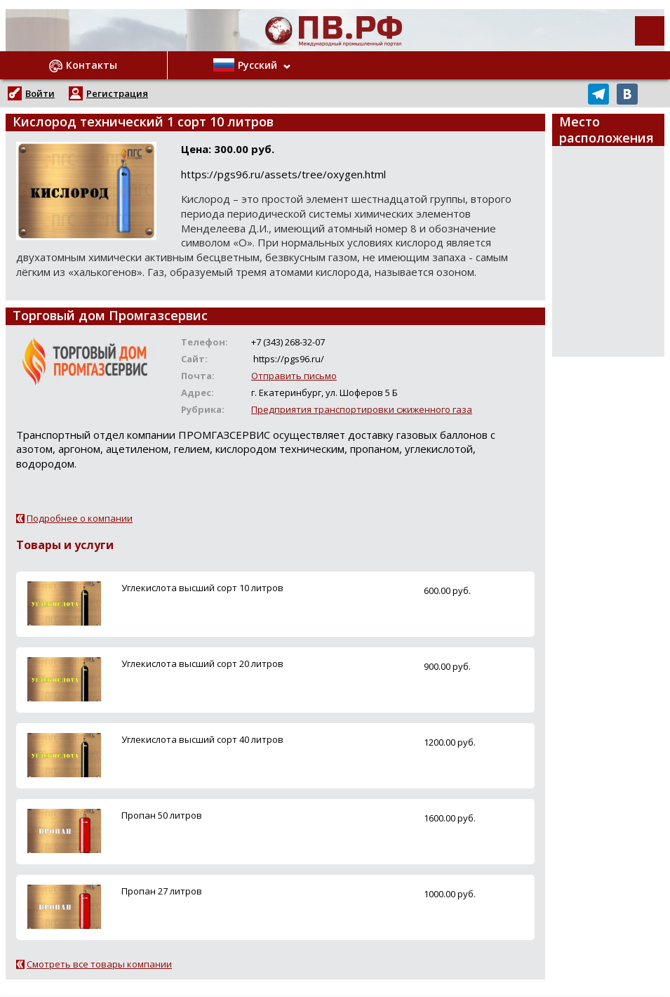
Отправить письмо (294, 375)
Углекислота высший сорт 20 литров (202, 663)
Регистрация (117, 93)
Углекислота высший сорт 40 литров (202, 739)
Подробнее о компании (80, 518)
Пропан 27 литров (161, 891)
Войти (40, 93)
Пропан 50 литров (161, 815)
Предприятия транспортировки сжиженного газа (361, 409)
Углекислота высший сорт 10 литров (202, 587)
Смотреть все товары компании (99, 964)
